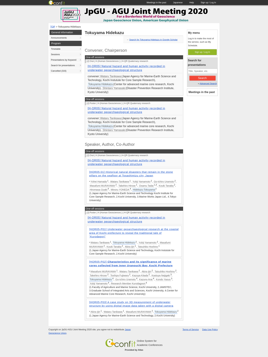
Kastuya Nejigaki (161, 275)
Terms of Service (191, 329)
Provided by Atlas (134, 350)
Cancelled (58, 71)
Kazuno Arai (145, 279)
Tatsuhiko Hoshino (148, 246)
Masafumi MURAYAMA (102, 185)
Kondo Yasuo (163, 279)
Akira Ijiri (129, 246)
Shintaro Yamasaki (114, 88)
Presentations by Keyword (63, 60)
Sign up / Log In (202, 52)
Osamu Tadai (146, 185)
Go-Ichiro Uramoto (164, 181)
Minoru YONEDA (120, 189)
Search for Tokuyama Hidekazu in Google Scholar (153, 39)
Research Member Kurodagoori (128, 283)
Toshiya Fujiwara (119, 275)
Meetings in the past (202, 92)
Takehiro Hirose (127, 185)
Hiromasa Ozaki (98, 189)
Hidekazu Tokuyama (144, 189)
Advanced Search (208, 83)
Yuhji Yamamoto (141, 181)
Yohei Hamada (99, 181)
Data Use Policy (210, 329)
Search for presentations (63, 65)
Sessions (55, 54)
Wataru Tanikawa (110, 76)
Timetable (56, 49)
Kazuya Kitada (140, 275)
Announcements (59, 37)
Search (202, 78)
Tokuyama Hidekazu (69, 26)
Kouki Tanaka (166, 185)
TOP (52, 26)
